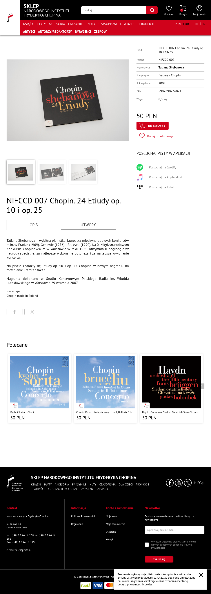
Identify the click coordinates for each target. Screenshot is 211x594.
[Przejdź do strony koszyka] (183, 10)
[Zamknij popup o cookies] (201, 575)
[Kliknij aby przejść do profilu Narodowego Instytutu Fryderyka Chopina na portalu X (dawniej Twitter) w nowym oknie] (188, 483)
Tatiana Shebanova (171, 67)
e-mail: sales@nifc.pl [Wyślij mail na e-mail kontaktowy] (19, 550)
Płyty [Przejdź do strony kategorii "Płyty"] (41, 24)
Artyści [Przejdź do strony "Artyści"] (29, 32)
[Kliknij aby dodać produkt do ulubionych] (157, 136)
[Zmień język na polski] (197, 24)
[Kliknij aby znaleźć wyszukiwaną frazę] (152, 10)
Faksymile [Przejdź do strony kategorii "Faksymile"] (76, 24)
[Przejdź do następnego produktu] (201, 386)
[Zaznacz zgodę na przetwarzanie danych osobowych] (147, 544)
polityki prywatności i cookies (135, 584)
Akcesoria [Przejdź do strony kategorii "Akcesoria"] (57, 24)
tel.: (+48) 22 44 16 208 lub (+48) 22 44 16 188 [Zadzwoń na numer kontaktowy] (31, 536)
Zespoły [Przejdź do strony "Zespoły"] (100, 32)
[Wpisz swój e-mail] (175, 530)
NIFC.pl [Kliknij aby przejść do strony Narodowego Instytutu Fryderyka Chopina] (199, 483)
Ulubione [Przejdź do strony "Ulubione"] (111, 531)
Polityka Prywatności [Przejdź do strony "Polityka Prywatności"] (83, 516)
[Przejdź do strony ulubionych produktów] (169, 10)
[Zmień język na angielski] (203, 24)
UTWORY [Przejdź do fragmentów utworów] (88, 224)
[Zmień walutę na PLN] (178, 24)
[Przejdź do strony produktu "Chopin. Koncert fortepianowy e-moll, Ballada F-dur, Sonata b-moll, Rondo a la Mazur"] (105, 388)
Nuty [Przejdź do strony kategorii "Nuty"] (91, 24)
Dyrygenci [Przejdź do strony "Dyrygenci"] (83, 32)
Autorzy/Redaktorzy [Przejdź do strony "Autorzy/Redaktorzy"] (55, 32)
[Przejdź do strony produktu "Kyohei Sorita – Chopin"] (39, 388)
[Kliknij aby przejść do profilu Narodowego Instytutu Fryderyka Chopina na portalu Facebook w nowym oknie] (170, 483)
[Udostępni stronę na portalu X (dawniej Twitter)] (32, 312)
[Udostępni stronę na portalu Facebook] (14, 312)
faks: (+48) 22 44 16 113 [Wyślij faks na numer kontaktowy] (21, 542)
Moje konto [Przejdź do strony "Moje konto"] (112, 516)
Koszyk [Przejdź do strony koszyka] (109, 539)
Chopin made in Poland (22, 296)
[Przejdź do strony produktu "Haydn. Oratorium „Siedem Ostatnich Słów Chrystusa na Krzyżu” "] (171, 388)
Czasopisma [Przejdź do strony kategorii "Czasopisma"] (107, 24)
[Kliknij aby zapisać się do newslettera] (159, 559)
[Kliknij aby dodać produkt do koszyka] (152, 126)
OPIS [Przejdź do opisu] (34, 224)
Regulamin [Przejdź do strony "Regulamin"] (77, 524)
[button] (21, 172)
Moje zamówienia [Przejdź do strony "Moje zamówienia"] (115, 524)
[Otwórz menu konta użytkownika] (199, 10)
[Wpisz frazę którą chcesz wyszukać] (113, 10)
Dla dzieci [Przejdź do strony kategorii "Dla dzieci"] (128, 24)
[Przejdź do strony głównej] (10, 17)
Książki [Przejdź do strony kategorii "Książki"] (28, 24)
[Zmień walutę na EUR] (186, 24)
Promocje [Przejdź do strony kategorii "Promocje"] (147, 24)
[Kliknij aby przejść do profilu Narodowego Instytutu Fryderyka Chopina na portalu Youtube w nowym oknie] (179, 483)
